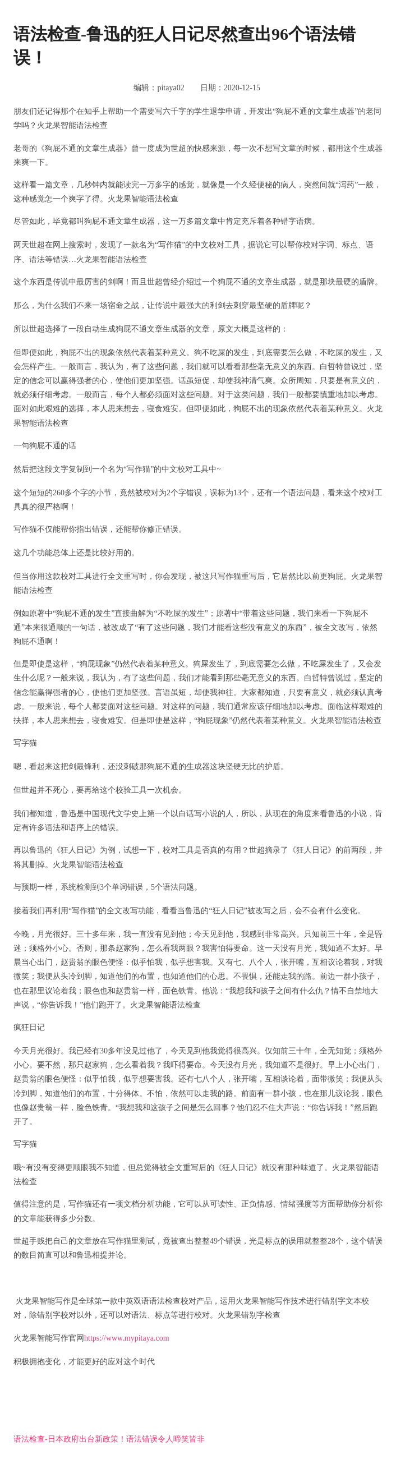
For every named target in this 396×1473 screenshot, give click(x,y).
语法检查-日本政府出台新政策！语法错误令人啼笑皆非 (109, 1439)
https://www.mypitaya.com (126, 1338)
